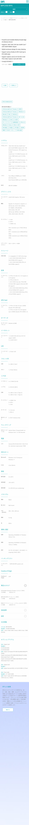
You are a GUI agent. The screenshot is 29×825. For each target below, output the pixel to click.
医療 (5, 19)
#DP (19, 125)
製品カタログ (13, 585)
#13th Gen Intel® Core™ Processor (10, 111)
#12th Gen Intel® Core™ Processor (10, 109)
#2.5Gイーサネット (11, 130)
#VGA (15, 125)
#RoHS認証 (5, 127)
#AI (23, 117)
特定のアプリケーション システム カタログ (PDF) (14, 603)
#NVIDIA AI (15, 114)
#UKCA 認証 (19, 130)
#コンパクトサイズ (7, 122)
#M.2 (10, 114)
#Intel (11, 119)
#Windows (5, 125)
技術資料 (13, 610)
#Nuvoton (5, 114)
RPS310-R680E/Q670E (7, 101)
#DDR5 (20, 109)
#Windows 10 (21, 111)
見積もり (14, 85)
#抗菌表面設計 (15, 122)
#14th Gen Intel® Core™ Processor (10, 117)
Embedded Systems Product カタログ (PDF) (13, 590)
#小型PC (16, 119)
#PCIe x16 (23, 122)
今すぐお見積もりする (19, 64)
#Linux (10, 125)
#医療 (4, 130)
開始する (8, 709)
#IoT (20, 117)
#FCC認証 (17, 127)
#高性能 (22, 127)
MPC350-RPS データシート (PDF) (10, 597)
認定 (13, 616)
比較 (4, 85)
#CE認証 (11, 127)
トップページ (4, 18)
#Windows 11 (5, 119)
